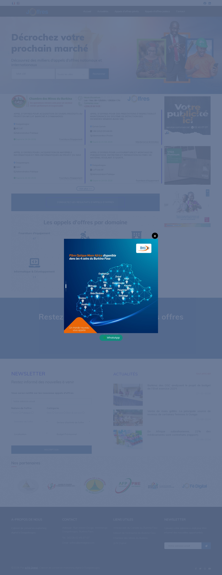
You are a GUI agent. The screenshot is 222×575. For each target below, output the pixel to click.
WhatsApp (112, 337)
